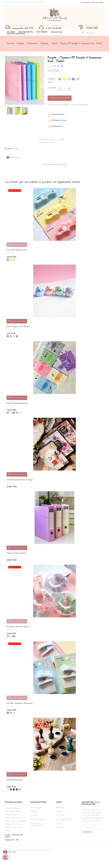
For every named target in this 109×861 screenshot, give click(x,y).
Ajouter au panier (59, 98)
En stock (8, 149)
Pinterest (61, 66)
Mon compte (36, 808)
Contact (59, 811)
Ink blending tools (15, 780)
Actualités (60, 815)
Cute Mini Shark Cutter (17, 250)
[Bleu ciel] (78, 80)
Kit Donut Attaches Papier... (18, 627)
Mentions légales (38, 819)
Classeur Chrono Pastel (16, 553)
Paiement (35, 811)
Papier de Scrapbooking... (17, 403)
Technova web (10, 852)
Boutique (60, 808)
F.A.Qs (59, 823)
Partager (54, 66)
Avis (62, 140)
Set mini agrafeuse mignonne (20, 703)
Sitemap (59, 827)
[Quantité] (64, 88)
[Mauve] (73, 80)
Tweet (58, 66)
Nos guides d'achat (64, 819)
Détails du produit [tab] (47, 140)
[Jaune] (64, 80)
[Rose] (69, 80)
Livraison (35, 815)
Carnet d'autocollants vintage (20, 480)
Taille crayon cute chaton (18, 327)
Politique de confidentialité (37, 824)
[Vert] (60, 80)
